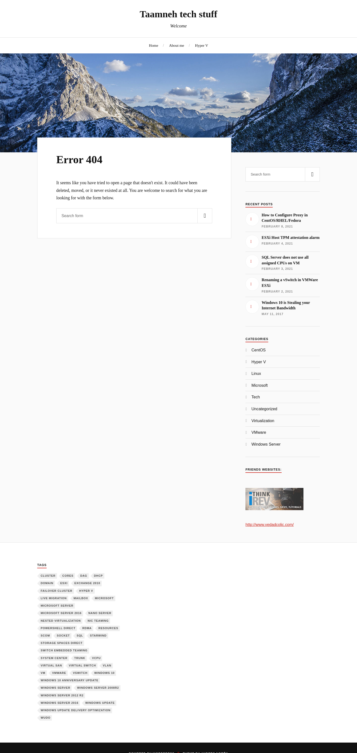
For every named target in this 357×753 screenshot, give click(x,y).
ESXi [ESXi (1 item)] (64, 583)
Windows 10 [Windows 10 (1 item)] (104, 672)
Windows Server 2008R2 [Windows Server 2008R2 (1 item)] (98, 687)
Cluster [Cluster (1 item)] (48, 575)
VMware (258, 432)
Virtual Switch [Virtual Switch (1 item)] (82, 665)
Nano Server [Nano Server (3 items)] (100, 613)
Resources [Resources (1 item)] (108, 628)
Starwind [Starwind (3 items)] (98, 635)
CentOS (258, 350)
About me (176, 45)
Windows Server (266, 444)
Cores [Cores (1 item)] (67, 575)
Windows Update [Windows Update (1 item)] (100, 702)
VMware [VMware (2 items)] (59, 672)
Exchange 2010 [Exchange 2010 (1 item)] (87, 583)
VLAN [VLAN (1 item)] (107, 665)
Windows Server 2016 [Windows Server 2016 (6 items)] (59, 702)
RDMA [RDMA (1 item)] (87, 628)
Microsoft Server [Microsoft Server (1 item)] (57, 605)
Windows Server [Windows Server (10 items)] (55, 687)
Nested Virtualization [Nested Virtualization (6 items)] (61, 620)
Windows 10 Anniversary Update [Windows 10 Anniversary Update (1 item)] (69, 680)
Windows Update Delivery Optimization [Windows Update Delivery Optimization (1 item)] (76, 710)
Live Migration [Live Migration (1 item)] (54, 598)
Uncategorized (264, 409)
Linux (256, 373)
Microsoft (259, 385)
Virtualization (262, 420)
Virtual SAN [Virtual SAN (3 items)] (51, 665)
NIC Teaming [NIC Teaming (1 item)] (98, 620)
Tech (255, 397)
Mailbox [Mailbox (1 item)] (81, 598)
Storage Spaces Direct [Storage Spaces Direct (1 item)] (62, 642)
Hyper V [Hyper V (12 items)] (86, 590)
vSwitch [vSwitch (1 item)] (80, 672)
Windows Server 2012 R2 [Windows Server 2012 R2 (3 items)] (62, 695)
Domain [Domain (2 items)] (47, 583)
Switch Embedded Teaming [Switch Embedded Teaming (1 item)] (64, 650)
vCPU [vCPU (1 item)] (96, 658)
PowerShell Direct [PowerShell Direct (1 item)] (58, 628)
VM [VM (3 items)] (43, 672)
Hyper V (201, 45)
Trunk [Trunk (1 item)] (79, 658)
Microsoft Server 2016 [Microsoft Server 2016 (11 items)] (61, 613)
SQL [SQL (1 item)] (80, 635)
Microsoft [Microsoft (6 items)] (104, 598)
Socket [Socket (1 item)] (63, 635)
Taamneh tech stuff (178, 14)
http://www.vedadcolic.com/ (269, 524)
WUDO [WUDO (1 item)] (45, 717)
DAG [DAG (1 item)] (83, 575)
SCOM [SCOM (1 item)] (45, 635)
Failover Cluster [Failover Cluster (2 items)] (56, 590)
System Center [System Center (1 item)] (54, 658)
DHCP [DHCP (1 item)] (98, 575)
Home (153, 45)
